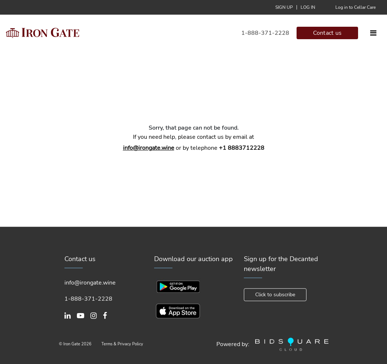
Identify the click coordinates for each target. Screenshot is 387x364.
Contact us (327, 33)
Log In (308, 7)
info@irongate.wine (148, 148)
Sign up (284, 7)
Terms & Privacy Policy (122, 344)
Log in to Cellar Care (355, 7)
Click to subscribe (275, 294)
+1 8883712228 (241, 148)
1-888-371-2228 (265, 33)
